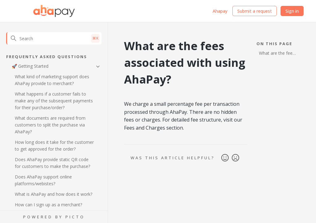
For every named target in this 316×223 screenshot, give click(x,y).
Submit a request (254, 11)
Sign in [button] (292, 11)
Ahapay (220, 11)
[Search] (54, 38)
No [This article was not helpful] (235, 158)
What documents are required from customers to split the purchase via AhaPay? (50, 125)
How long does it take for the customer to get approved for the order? (54, 145)
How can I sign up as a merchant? (48, 205)
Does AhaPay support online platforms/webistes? (43, 180)
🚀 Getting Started (30, 66)
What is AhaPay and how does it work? (53, 194)
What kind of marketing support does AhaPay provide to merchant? (52, 80)
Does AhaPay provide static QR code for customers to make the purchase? (52, 163)
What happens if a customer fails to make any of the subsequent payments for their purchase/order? (54, 100)
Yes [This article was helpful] (225, 158)
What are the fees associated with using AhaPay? (277, 54)
